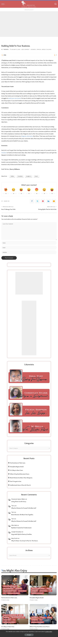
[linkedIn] (48, 201)
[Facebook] (32, 201)
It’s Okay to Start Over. (16, 470)
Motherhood (8, 588)
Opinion (39, 49)
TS (4, 593)
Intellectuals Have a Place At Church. (20, 485)
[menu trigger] (3, 4)
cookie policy (48, 631)
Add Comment (25, 49)
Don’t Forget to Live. (15, 481)
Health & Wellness (10, 586)
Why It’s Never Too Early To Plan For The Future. (24, 541)
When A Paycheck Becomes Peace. (19, 474)
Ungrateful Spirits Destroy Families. (21, 534)
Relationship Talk (10, 591)
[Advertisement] (29, 24)
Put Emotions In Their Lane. (17, 463)
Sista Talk (22, 591)
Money (43, 617)
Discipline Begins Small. (17, 466)
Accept (29, 635)
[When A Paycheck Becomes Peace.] (43, 614)
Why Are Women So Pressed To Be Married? (23, 508)
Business (33, 49)
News (49, 588)
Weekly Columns (46, 49)
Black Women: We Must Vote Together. (22, 514)
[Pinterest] (43, 201)
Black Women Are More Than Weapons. (21, 477)
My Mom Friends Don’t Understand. (21, 528)
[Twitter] (37, 201)
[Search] (55, 4)
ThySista (5, 49)
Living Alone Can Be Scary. (18, 501)
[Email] (54, 201)
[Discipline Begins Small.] (43, 585)
